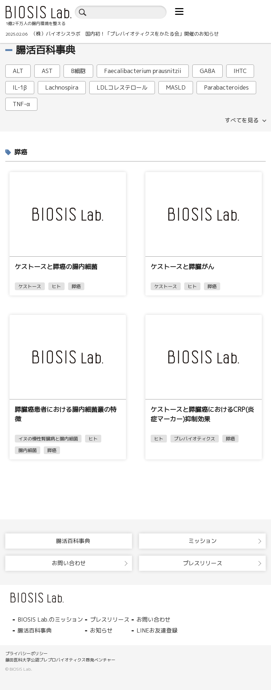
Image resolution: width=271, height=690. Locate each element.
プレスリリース (110, 619)
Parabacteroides (226, 87)
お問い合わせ (153, 619)
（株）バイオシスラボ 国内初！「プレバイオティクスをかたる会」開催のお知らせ (112, 33)
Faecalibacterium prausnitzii (142, 71)
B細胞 (78, 71)
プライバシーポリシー (26, 654)
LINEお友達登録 (157, 630)
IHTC (240, 71)
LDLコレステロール (122, 87)
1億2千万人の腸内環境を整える (36, 23)
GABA (207, 71)
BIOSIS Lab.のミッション (50, 619)
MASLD (176, 87)
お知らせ (101, 630)
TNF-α (21, 104)
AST (47, 71)
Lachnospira (61, 87)
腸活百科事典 (35, 630)
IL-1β (20, 87)
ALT (18, 71)
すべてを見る (242, 120)
